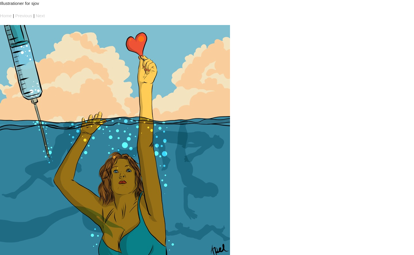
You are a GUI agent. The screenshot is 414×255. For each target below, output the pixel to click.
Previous (23, 15)
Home (6, 15)
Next (40, 15)
